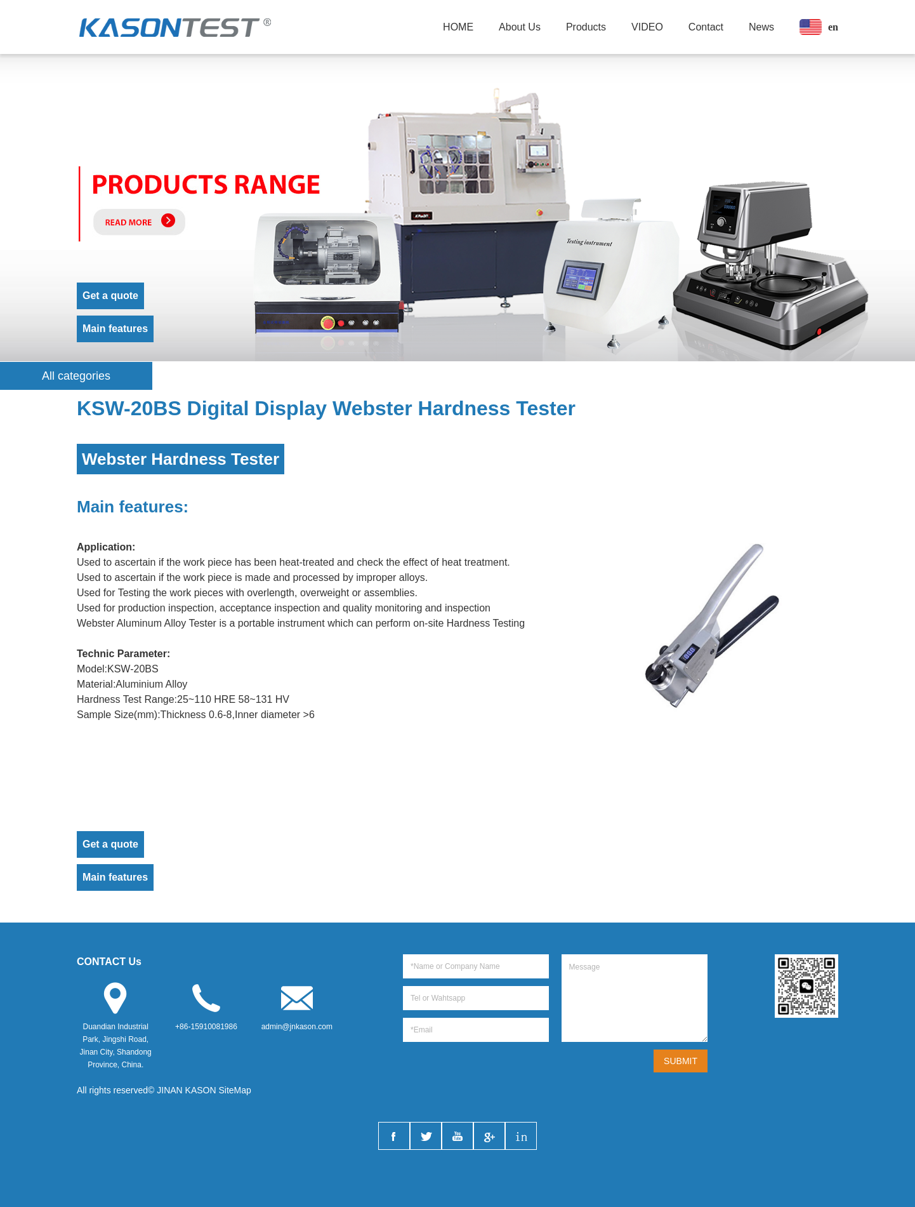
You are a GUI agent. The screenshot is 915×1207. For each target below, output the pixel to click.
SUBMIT (680, 1061)
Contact (705, 27)
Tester (202, 623)
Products (586, 27)
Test (132, 699)
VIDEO (647, 27)
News (761, 27)
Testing (134, 592)
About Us (520, 27)
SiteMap (235, 1090)
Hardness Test (479, 623)
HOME (458, 27)
